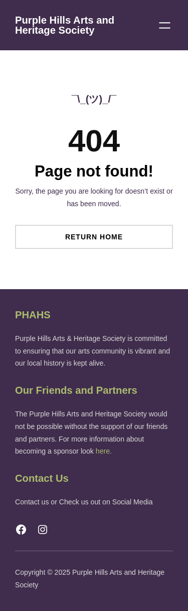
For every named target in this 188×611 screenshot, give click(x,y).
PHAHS (33, 314)
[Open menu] (164, 25)
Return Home (94, 237)
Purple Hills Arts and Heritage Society (64, 25)
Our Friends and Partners (76, 390)
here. (104, 451)
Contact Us (42, 478)
